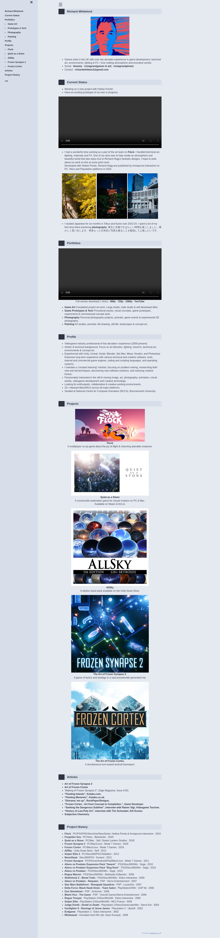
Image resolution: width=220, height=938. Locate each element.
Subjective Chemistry (77, 814)
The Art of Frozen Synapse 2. (110, 672)
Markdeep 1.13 (155, 933)
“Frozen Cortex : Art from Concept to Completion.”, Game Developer (104, 804)
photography (99, 227)
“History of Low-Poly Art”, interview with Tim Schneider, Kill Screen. (104, 811)
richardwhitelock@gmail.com (91, 69)
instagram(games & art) (98, 66)
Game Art (70, 307)
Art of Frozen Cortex (76, 787)
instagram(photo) (124, 66)
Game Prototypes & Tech (79, 310)
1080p (128, 301)
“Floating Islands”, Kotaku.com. (83, 794)
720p (120, 301)
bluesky (77, 66)
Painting (69, 324)
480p (112, 301)
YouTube (139, 301)
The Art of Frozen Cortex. (110, 759)
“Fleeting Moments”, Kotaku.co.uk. (85, 797)
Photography (72, 317)
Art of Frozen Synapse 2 (78, 784)
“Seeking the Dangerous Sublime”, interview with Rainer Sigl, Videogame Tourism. (112, 807)
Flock (131, 152)
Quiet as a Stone (110, 495)
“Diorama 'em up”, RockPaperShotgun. (87, 800)
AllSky (110, 586)
